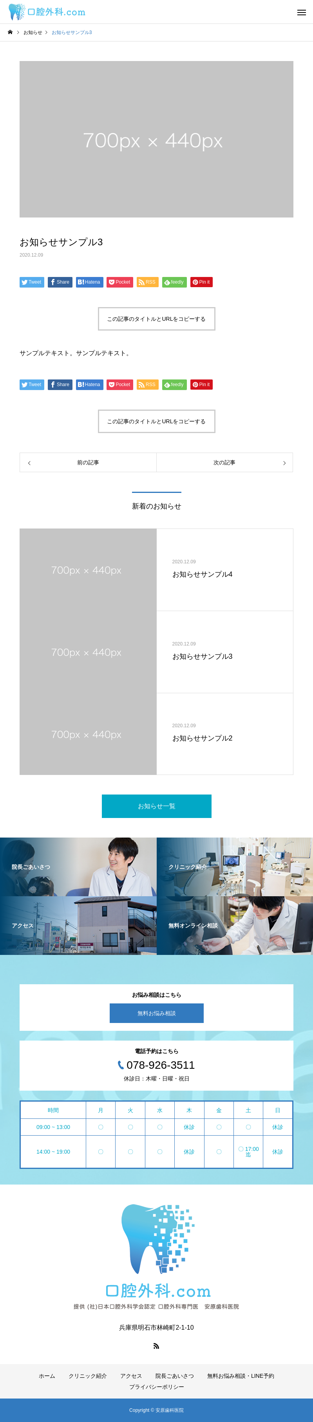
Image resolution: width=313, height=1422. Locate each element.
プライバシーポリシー (156, 1387)
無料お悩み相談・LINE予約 (240, 1376)
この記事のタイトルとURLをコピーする (156, 319)
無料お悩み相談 (157, 1013)
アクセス (131, 1376)
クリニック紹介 (88, 1376)
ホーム (47, 1376)
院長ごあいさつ (175, 1376)
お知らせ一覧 (156, 806)
